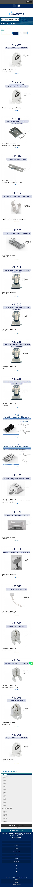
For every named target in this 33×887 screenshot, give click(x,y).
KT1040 (16, 110)
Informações (16, 854)
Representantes (16, 851)
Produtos (4, 774)
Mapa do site (16, 861)
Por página (22, 36)
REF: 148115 (5, 814)
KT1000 (16, 147)
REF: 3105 (5, 821)
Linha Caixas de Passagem (7, 806)
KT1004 (16, 73)
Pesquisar (16, 34)
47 (16, 828)
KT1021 (16, 540)
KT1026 (16, 407)
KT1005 (16, 726)
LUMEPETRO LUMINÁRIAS (10, 771)
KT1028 (16, 259)
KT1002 (16, 184)
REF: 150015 (5, 817)
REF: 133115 (5, 812)
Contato (16, 858)
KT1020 (16, 333)
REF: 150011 (5, 815)
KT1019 (16, 296)
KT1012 (16, 222)
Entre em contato (16, 830)
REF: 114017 (5, 811)
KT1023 (16, 503)
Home (16, 841)
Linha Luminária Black (7, 808)
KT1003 (16, 763)
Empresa (16, 845)
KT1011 (16, 577)
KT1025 (16, 370)
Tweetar (2, 30)
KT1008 (16, 615)
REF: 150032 (5, 818)
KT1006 (16, 689)
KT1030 (16, 437)
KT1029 (16, 466)
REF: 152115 (5, 820)
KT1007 (16, 652)
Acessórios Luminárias (7, 776)
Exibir (21, 33)
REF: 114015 (5, 809)
